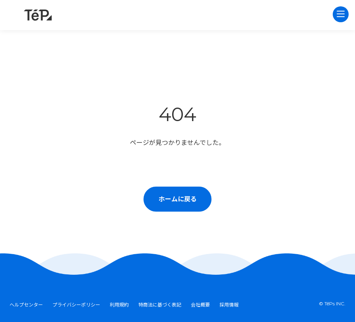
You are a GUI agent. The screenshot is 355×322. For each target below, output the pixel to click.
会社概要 (200, 305)
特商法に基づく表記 (159, 305)
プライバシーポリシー (76, 305)
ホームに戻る (178, 199)
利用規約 (119, 305)
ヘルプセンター (26, 305)
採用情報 (229, 305)
